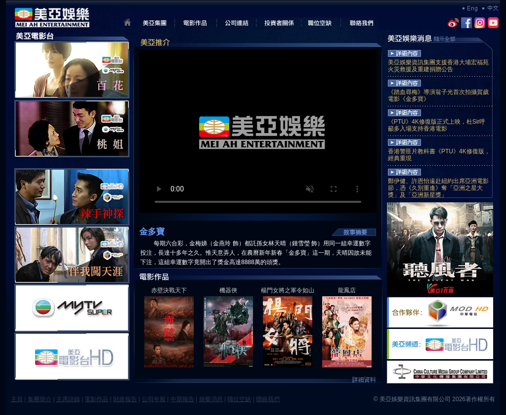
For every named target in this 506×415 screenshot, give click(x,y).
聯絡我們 (268, 399)
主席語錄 (68, 399)
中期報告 (182, 399)
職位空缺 (239, 399)
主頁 (17, 399)
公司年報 (154, 399)
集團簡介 (39, 399)
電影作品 (96, 399)
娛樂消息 (211, 399)
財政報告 (125, 399)
